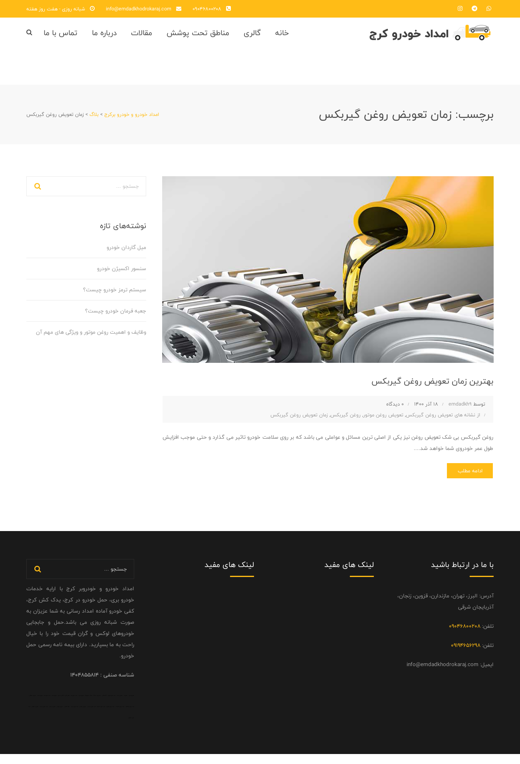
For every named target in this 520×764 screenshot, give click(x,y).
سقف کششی (66, 716)
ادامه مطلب (465, 479)
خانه (282, 36)
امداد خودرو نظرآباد (120, 716)
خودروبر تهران (60, 716)
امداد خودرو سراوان (91, 716)
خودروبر (125, 705)
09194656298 (465, 655)
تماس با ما (60, 36)
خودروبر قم (54, 705)
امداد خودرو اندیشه (101, 716)
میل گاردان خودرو (126, 255)
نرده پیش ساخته (97, 705)
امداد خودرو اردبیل (44, 716)
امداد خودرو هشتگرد (130, 716)
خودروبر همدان (82, 716)
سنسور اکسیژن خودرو (121, 276)
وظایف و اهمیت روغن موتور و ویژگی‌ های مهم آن (91, 339)
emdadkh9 (460, 411)
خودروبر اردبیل (52, 716)
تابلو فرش (104, 705)
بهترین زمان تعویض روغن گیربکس (423, 387)
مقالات (141, 36)
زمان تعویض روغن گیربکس (299, 422)
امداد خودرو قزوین (111, 705)
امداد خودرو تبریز (74, 716)
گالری (252, 36)
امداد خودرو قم (74, 705)
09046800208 (207, 8)
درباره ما (104, 36)
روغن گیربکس (345, 422)
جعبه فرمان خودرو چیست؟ (115, 318)
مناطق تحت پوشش (198, 36)
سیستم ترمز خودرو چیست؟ (114, 297)
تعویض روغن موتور (383, 422)
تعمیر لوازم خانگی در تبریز (63, 705)
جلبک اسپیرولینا (88, 705)
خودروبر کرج (131, 705)
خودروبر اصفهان (32, 705)
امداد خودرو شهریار (110, 716)
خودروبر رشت (120, 705)
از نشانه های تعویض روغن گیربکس (443, 422)
